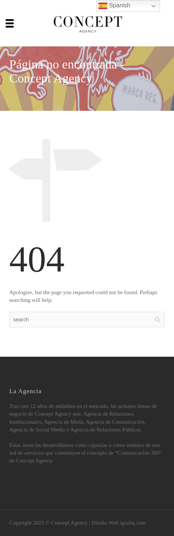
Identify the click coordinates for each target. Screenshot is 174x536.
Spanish (114, 5)
